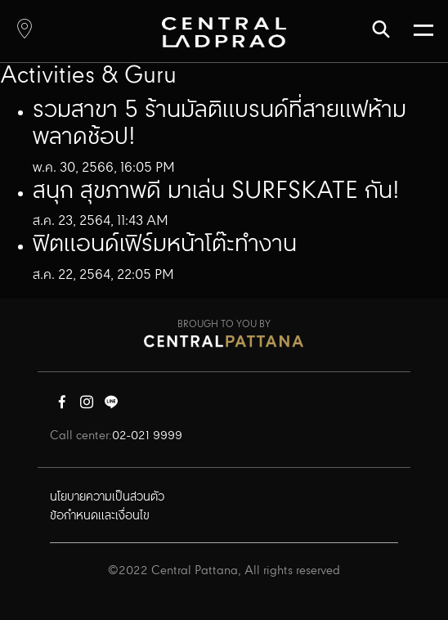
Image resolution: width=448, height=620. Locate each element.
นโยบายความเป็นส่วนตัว (107, 497)
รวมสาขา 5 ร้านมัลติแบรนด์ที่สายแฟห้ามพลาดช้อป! (219, 124)
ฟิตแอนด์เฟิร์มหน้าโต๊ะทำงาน (165, 245)
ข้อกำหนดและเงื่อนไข (100, 516)
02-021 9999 (147, 436)
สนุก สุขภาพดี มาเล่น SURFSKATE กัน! (216, 191)
